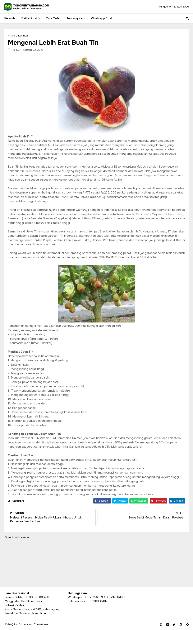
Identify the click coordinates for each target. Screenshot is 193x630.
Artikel (12, 35)
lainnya (23, 35)
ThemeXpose (41, 624)
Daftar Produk (30, 18)
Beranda (9, 18)
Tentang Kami (75, 18)
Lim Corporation (23, 624)
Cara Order (53, 18)
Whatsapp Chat (101, 18)
